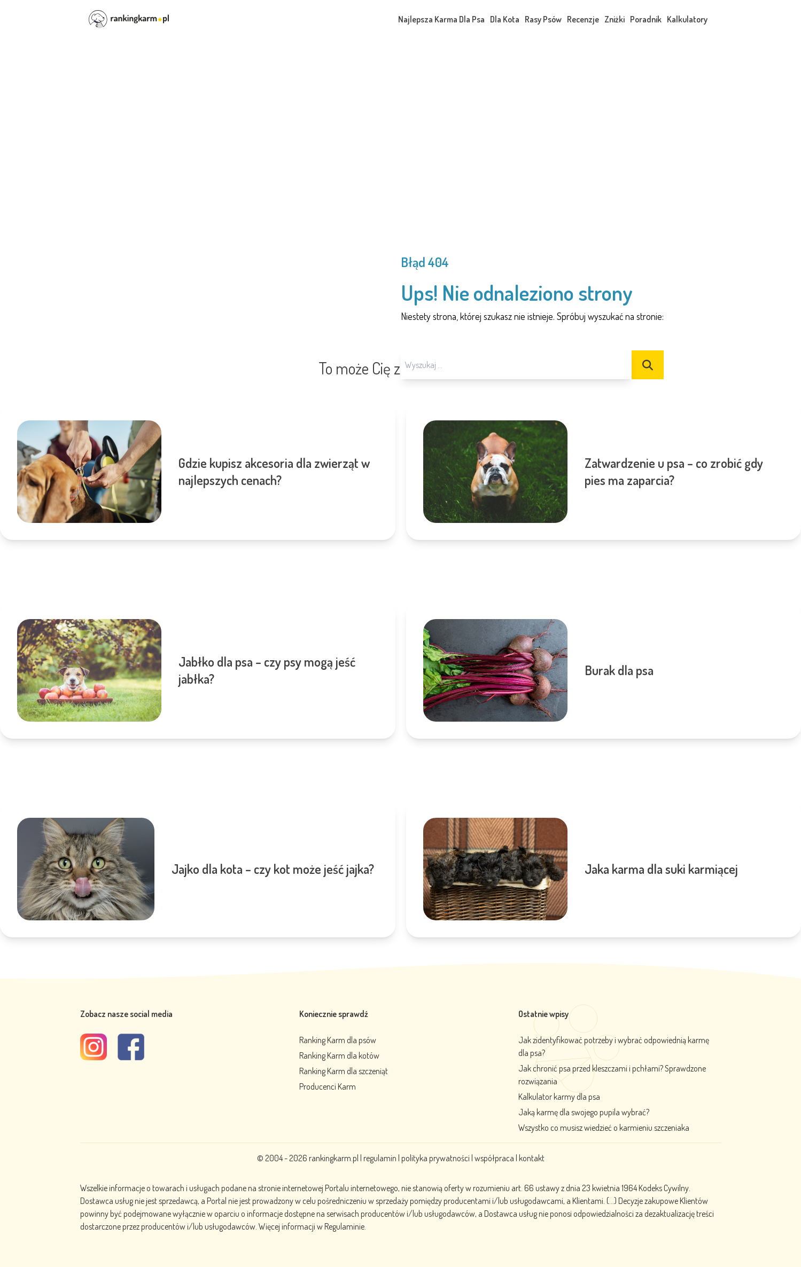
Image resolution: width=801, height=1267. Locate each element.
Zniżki (614, 19)
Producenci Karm (327, 1086)
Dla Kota (504, 19)
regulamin (380, 1158)
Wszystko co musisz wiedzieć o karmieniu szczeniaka (603, 1127)
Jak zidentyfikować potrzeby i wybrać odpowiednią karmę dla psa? (613, 1046)
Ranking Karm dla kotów (339, 1055)
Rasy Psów (543, 19)
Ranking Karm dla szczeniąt (343, 1071)
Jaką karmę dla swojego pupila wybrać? (583, 1112)
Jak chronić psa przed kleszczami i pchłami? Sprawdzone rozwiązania (612, 1074)
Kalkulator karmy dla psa (559, 1096)
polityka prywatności (435, 1158)
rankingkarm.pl (334, 1158)
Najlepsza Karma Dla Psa (441, 19)
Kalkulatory (687, 19)
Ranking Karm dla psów (337, 1040)
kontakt (532, 1158)
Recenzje (583, 19)
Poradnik (646, 19)
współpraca (494, 1158)
